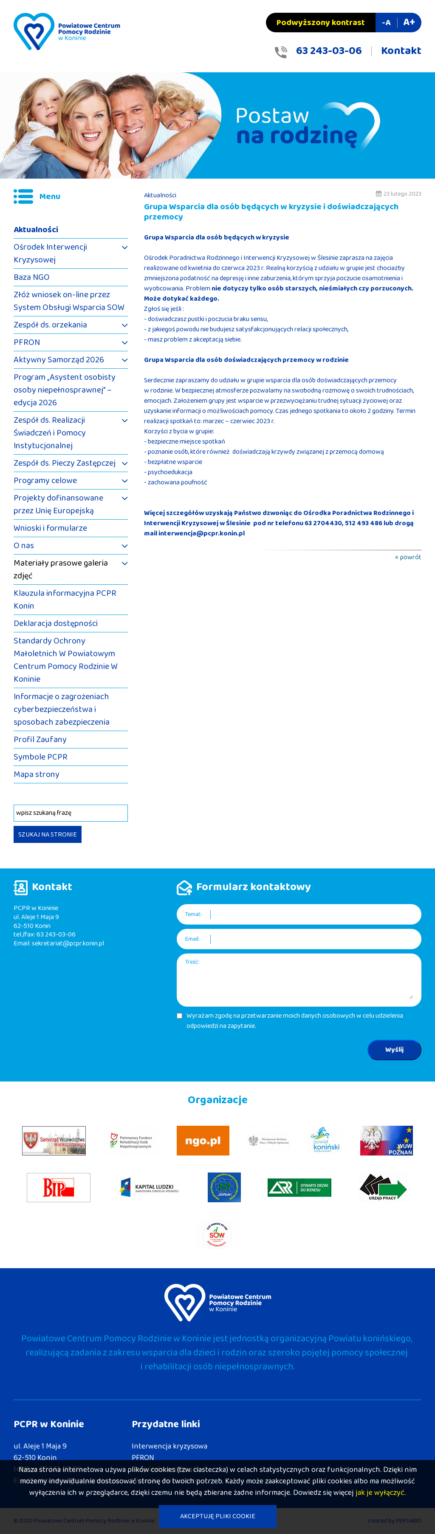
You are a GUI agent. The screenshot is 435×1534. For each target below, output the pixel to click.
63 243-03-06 (329, 51)
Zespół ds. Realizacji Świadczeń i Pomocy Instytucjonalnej (50, 433)
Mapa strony (36, 774)
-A (386, 22)
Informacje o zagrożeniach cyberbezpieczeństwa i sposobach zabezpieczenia (62, 709)
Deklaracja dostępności (56, 623)
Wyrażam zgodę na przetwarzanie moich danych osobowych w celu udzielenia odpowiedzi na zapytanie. (294, 1021)
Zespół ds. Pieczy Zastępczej (65, 463)
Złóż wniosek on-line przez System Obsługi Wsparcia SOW (69, 301)
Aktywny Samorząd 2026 (59, 359)
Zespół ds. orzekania (50, 325)
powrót (410, 557)
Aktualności (36, 229)
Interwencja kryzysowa (169, 1446)
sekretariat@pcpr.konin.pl (68, 943)
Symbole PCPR (41, 757)
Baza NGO (32, 277)
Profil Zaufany (40, 739)
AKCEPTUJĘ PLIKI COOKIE (217, 1516)
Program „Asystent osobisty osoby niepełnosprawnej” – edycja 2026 (65, 390)
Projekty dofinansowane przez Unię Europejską (58, 504)
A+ (409, 22)
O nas (24, 545)
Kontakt (401, 51)
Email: (192, 939)
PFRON (27, 342)
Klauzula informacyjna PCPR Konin (65, 599)
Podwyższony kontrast (321, 22)
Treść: (192, 962)
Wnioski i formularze (50, 528)
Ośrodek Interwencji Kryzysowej (50, 253)
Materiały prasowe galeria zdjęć (61, 569)
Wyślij (394, 1049)
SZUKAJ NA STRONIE (47, 834)
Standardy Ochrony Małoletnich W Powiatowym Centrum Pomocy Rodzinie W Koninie (66, 660)
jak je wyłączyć (380, 1493)
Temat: (193, 914)
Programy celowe (45, 480)
